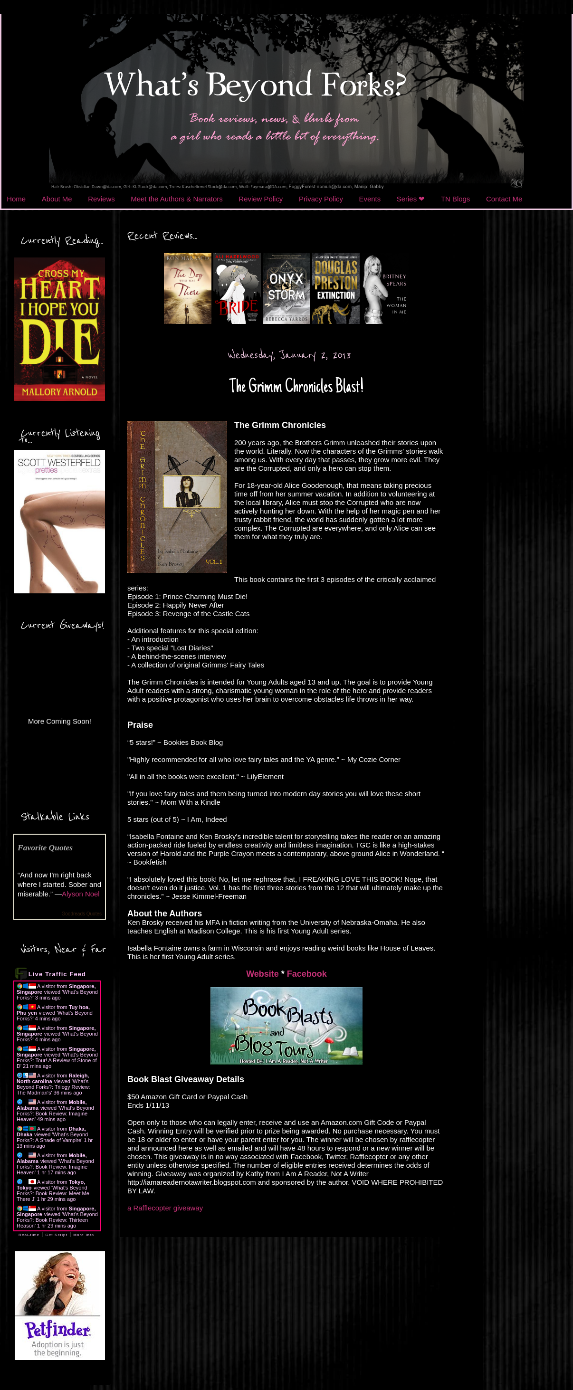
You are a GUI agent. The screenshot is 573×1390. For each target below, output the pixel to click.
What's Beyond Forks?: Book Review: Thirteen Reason (57, 1219)
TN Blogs (455, 199)
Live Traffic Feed (57, 974)
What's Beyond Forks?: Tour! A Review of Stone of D (57, 1060)
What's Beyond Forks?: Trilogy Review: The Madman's (53, 1086)
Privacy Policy (321, 199)
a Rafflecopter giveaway (165, 1208)
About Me (57, 199)
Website (262, 974)
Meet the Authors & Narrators (176, 199)
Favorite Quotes (45, 847)
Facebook (307, 974)
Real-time (29, 1235)
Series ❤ (411, 199)
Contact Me (504, 199)
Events (370, 199)
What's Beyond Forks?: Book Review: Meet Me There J (53, 1193)
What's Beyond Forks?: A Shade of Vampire (52, 1137)
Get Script (56, 1235)
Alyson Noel (81, 894)
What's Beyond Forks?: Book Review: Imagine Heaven (55, 1113)
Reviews (101, 199)
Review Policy (261, 199)
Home (16, 199)
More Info (83, 1235)
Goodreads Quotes (82, 913)
